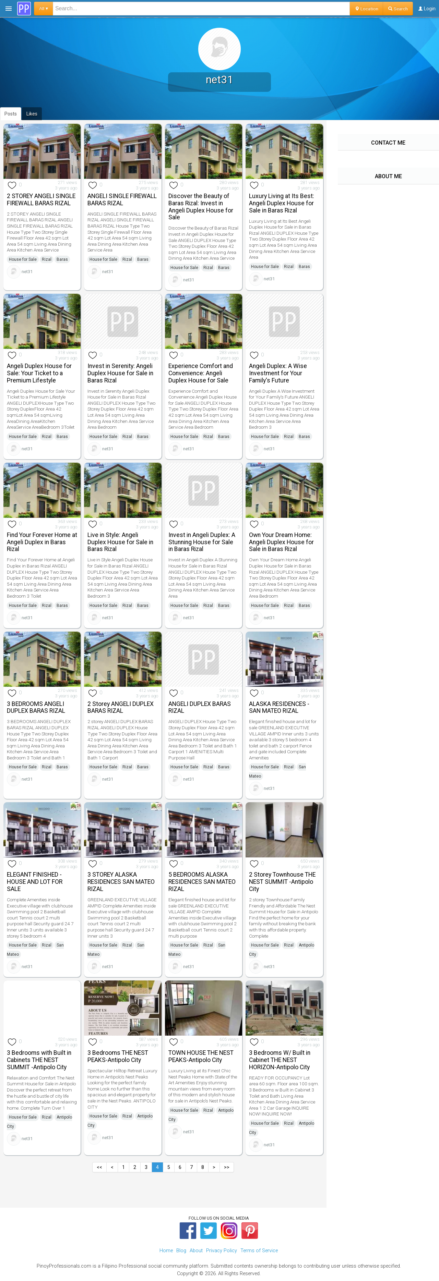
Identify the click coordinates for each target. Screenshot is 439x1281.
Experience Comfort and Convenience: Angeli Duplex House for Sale (200, 373)
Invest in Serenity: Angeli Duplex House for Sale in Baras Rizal (120, 373)
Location (366, 8)
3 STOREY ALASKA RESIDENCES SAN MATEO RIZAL (121, 881)
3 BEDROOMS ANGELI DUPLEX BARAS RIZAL (36, 707)
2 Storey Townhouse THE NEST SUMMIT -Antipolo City (282, 881)
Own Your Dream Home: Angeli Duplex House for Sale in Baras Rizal (281, 542)
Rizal (46, 259)
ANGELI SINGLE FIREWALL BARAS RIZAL (122, 200)
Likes (31, 114)
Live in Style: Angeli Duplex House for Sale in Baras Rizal (120, 542)
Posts (10, 114)
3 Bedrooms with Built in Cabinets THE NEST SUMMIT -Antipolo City (39, 1060)
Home (166, 1251)
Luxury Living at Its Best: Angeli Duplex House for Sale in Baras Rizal (281, 203)
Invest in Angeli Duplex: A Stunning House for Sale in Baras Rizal (201, 542)
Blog (181, 1251)
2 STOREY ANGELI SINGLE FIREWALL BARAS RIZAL (41, 200)
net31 (27, 271)
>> (226, 1167)
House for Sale (23, 259)
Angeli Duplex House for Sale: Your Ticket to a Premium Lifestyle (39, 373)
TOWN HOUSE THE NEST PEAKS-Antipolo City (201, 1056)
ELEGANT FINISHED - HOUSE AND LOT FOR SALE (34, 881)
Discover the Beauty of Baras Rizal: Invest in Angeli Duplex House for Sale (200, 207)
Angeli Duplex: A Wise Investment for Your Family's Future (278, 373)
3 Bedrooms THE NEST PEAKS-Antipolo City (117, 1056)
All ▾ (43, 8)
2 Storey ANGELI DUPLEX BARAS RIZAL (120, 707)
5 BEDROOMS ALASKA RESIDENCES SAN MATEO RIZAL (202, 881)
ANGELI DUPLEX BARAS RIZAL (199, 707)
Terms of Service (259, 1251)
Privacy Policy (221, 1251)
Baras (62, 259)
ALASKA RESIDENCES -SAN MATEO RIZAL (279, 707)
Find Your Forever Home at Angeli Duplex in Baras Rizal (42, 542)
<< (99, 1167)
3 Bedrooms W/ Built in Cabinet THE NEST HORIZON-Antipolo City (279, 1060)
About (196, 1251)
